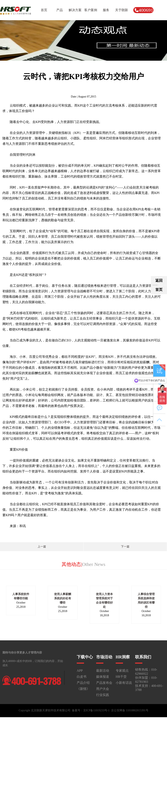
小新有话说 (124, 682)
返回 (159, 281)
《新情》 (83, 689)
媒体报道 (102, 676)
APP (80, 670)
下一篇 (125, 546)
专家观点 (122, 670)
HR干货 (121, 676)
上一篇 (42, 546)
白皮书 (81, 676)
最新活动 (102, 670)
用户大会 (102, 689)
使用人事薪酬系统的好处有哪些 (62, 598)
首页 (159, 290)
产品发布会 (104, 682)
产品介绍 (83, 682)
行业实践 (102, 695)
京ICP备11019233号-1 (96, 710)
